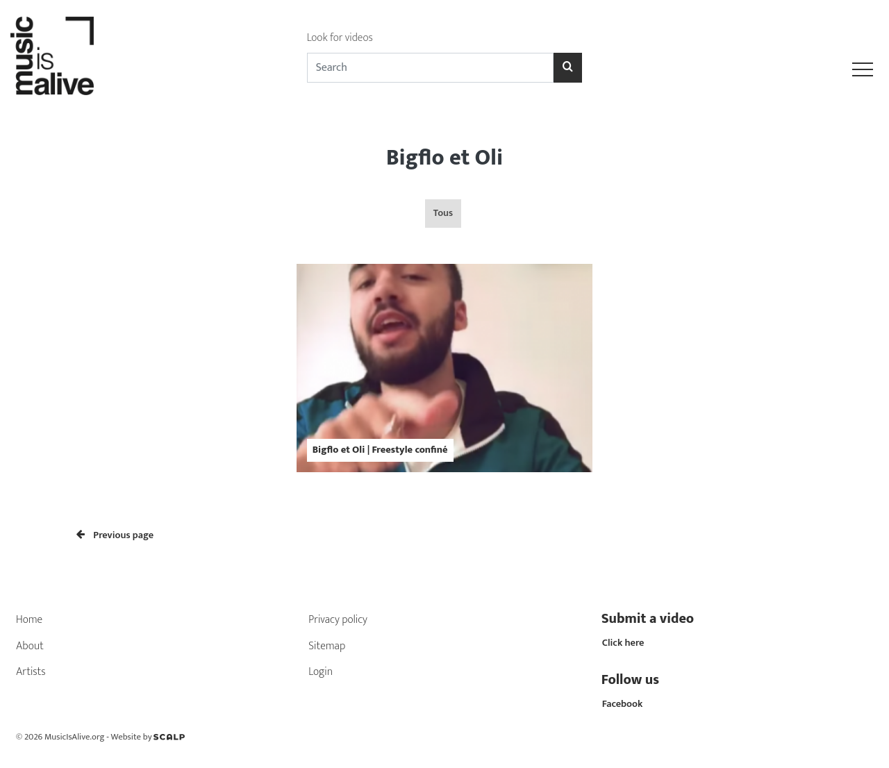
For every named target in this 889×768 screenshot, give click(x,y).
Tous (443, 213)
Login (320, 671)
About (30, 646)
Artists (31, 671)
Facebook (622, 704)
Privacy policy (337, 619)
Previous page (114, 535)
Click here (623, 643)
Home (29, 619)
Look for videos (340, 37)
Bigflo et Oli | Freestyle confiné (380, 450)
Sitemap (326, 646)
